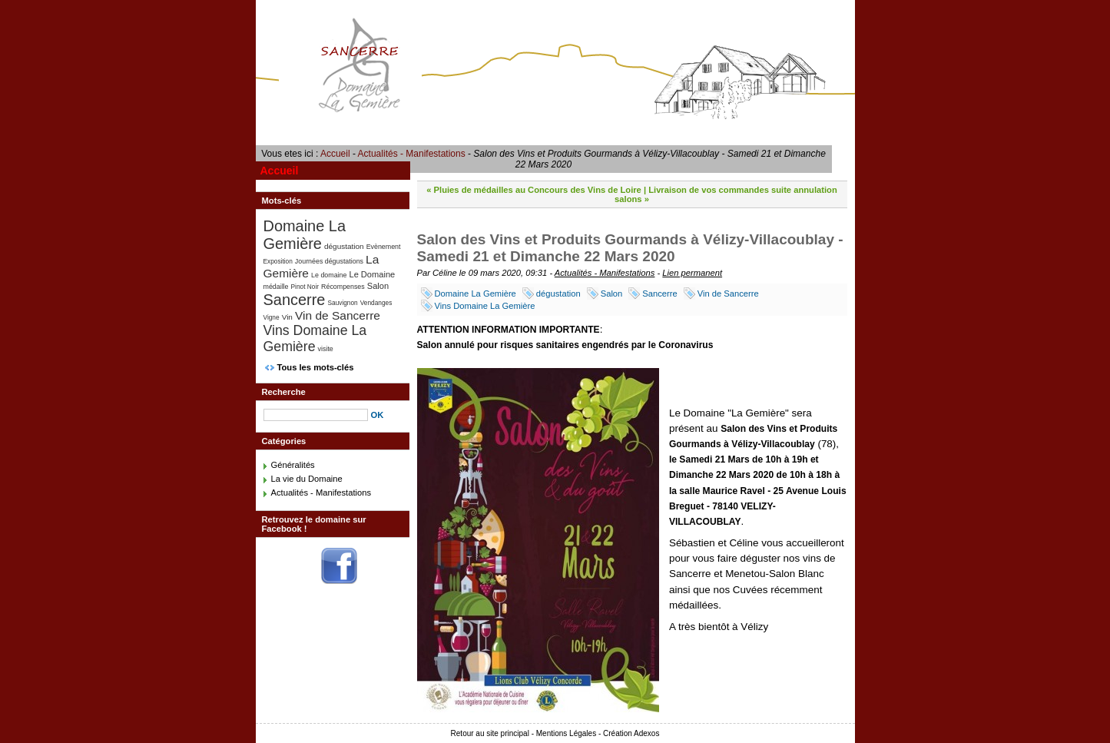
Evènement (383, 246)
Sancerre (659, 293)
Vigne (271, 317)
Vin (287, 317)
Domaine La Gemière (475, 293)
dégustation (558, 293)
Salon (612, 293)
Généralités (293, 464)
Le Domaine (372, 274)
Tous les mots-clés (315, 367)
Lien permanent (692, 272)
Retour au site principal (490, 733)
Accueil (335, 153)
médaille (276, 286)
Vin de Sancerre (728, 293)
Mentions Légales (566, 733)
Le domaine (328, 275)
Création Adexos (631, 733)
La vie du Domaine (307, 478)
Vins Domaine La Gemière (485, 305)
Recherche (284, 391)
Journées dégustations (329, 261)
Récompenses (343, 286)
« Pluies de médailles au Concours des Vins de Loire (533, 189)
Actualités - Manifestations (412, 153)
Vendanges (376, 303)
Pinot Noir (305, 286)
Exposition (278, 261)
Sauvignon (342, 303)
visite (325, 349)
